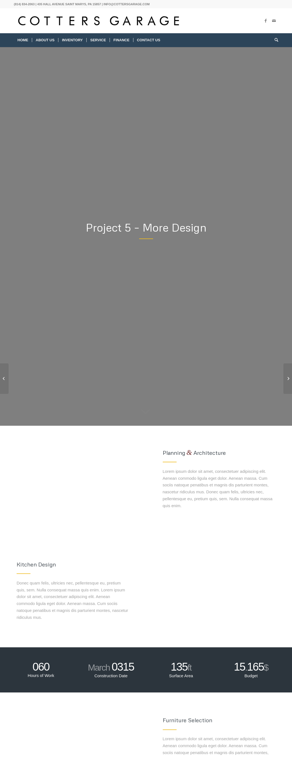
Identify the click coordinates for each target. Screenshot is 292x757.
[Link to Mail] (274, 21)
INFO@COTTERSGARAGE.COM (127, 4)
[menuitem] (23, 40)
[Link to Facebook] (266, 21)
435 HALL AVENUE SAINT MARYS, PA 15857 (69, 4)
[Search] (274, 40)
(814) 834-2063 (24, 4)
